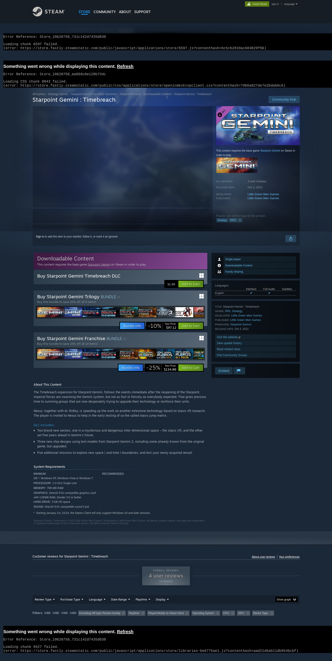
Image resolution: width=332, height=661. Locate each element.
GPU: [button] (241, 618)
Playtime (141, 604)
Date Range (119, 604)
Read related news (228, 354)
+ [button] (239, 225)
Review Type (43, 604)
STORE (84, 12)
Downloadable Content (157, 99)
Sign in (40, 241)
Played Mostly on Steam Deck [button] (166, 618)
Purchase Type (70, 604)
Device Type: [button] (261, 618)
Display (160, 604)
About (125, 12)
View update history (229, 348)
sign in (275, 4)
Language (95, 604)
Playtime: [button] (134, 618)
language (289, 4)
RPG (233, 225)
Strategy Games (58, 99)
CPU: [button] (226, 618)
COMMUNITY (105, 12)
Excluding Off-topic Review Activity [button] (99, 618)
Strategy (222, 225)
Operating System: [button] (204, 618)
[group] (166, 619)
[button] (190, 289)
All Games (39, 99)
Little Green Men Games (263, 199)
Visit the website (229, 342)
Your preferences (289, 562)
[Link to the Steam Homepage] (52, 15)
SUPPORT (142, 12)
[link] (162, 331)
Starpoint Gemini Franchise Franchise (94, 99)
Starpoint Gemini (130, 99)
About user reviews (263, 562)
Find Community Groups (232, 360)
